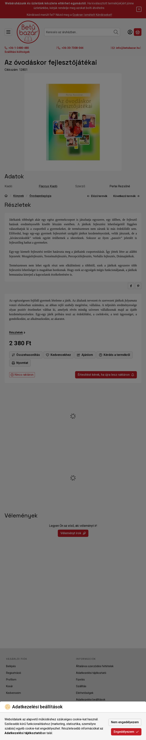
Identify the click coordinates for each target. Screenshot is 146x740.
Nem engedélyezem (125, 722)
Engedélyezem (126, 732)
